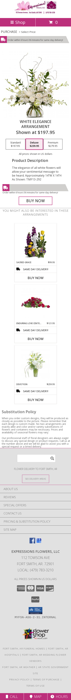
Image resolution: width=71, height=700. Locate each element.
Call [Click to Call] (12, 696)
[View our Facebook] (32, 542)
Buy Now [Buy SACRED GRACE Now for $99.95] (36, 278)
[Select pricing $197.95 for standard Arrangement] (15, 144)
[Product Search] (36, 458)
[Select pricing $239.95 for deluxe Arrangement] (34, 144)
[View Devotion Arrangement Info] (35, 364)
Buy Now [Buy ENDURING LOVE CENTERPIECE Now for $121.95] (36, 338)
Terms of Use (35, 685)
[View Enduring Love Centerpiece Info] (35, 303)
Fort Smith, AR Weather (18, 667)
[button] (35, 610)
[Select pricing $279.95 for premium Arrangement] (53, 144)
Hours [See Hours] (59, 696)
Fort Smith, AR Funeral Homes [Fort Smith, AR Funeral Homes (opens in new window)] (24, 648)
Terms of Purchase (46, 679)
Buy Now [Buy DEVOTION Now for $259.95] (36, 399)
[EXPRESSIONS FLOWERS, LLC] (35, 12)
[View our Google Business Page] (39, 542)
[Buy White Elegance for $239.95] (35, 201)
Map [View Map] (35, 696)
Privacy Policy (19, 679)
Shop (17, 22)
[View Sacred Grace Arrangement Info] (35, 242)
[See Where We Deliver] (35, 478)
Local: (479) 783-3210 (36, 570)
